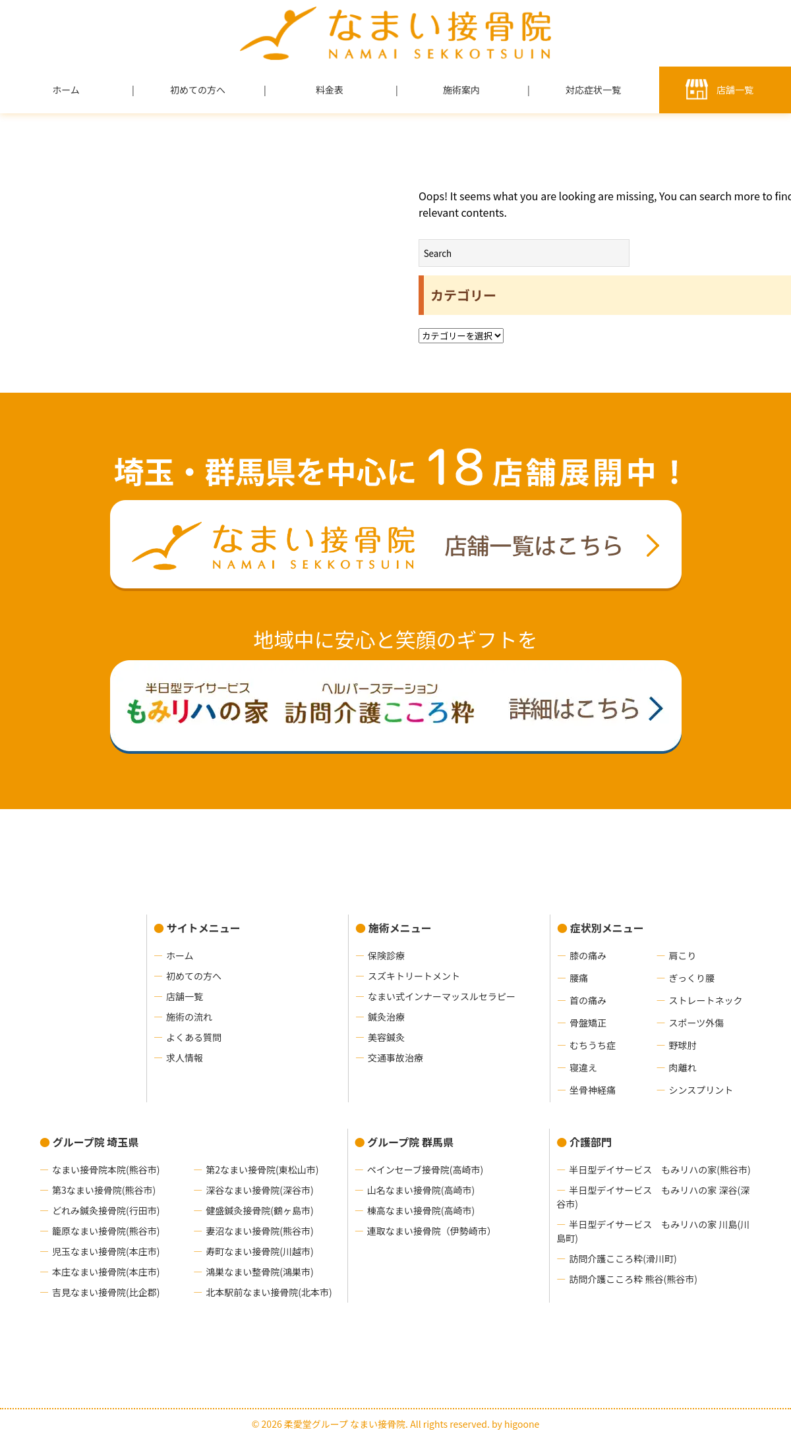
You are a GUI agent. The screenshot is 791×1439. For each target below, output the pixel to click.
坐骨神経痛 (593, 1089)
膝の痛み (588, 955)
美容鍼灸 (386, 1037)
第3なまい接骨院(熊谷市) (104, 1190)
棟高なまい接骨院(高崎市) (421, 1210)
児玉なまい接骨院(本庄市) (106, 1251)
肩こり (682, 955)
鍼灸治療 (386, 1016)
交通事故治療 (395, 1057)
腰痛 (579, 977)
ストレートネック (705, 1000)
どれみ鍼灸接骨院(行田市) (106, 1210)
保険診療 (386, 955)
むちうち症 (593, 1045)
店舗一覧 (735, 89)
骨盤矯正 (588, 1022)
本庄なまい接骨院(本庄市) (106, 1271)
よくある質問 (193, 1037)
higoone (521, 1423)
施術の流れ (189, 1016)
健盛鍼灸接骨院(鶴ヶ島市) (259, 1210)
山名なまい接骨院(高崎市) (421, 1190)
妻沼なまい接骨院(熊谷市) (259, 1230)
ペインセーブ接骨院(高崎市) (425, 1169)
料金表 (329, 89)
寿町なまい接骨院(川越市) (259, 1251)
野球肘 (682, 1045)
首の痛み (588, 1000)
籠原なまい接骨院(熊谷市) (106, 1230)
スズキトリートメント (414, 975)
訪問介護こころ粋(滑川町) (622, 1258)
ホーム (66, 89)
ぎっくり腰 (691, 977)
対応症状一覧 (593, 89)
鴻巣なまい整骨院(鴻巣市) (259, 1271)
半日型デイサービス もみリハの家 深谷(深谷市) (652, 1196)
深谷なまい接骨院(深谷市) (259, 1190)
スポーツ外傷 (696, 1022)
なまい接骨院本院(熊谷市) (106, 1169)
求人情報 (184, 1057)
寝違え (583, 1067)
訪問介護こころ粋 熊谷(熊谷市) (633, 1278)
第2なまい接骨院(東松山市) (262, 1169)
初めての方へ (197, 89)
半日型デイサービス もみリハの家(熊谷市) (659, 1169)
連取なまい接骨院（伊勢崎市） (431, 1230)
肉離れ (682, 1067)
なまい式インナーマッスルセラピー (441, 996)
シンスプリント (700, 1089)
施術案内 (461, 89)
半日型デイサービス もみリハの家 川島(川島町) (652, 1231)
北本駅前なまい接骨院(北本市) (269, 1292)
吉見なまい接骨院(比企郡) (106, 1292)
